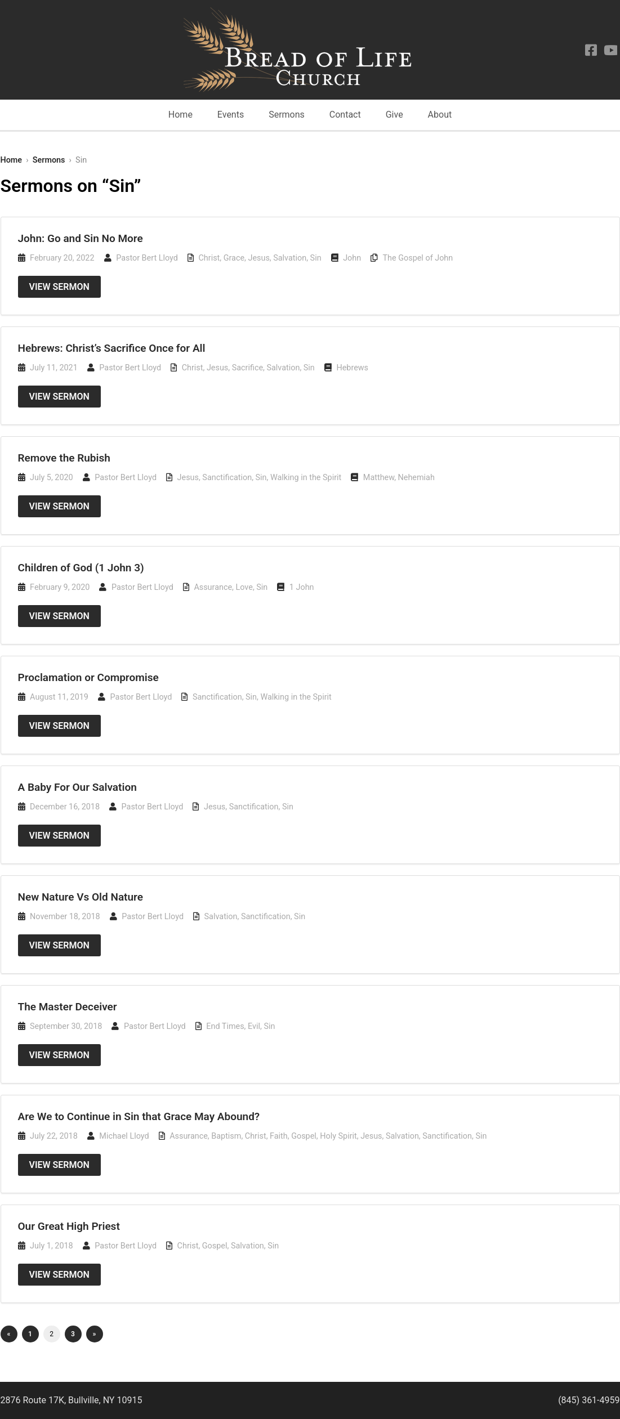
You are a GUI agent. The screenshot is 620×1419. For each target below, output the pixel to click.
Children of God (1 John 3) (81, 567)
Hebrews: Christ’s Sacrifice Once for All (112, 348)
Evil (254, 1026)
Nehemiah (416, 477)
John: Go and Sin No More (80, 238)
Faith (279, 1136)
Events (230, 114)
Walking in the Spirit (305, 477)
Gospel (303, 1136)
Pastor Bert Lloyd (147, 258)
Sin (316, 258)
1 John (301, 587)
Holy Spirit (338, 1136)
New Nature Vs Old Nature (80, 896)
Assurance (213, 587)
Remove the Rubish (64, 457)
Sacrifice (247, 368)
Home (180, 114)
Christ (209, 258)
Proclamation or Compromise (88, 677)
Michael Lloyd (124, 1136)
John (352, 258)
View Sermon (59, 286)
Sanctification (227, 477)
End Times (225, 1026)
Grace (234, 258)
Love (244, 587)
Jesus (258, 258)
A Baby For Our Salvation (77, 787)
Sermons (287, 114)
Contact (345, 114)
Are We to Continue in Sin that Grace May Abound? (139, 1116)
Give (394, 114)
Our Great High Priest (69, 1226)
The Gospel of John (418, 258)
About (440, 114)
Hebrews (352, 368)
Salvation (289, 258)
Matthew (378, 477)
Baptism (226, 1136)
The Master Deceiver (67, 1006)
